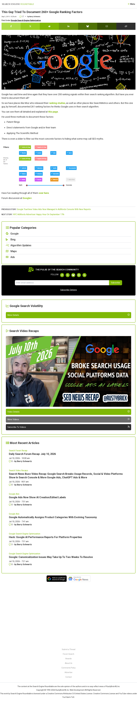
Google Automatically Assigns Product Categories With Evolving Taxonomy (53, 580)
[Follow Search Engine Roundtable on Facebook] (62, 275)
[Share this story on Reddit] (49, 26)
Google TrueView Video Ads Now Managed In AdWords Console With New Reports (54, 209)
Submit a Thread (68, 649)
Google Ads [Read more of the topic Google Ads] (14, 557)
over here (44, 193)
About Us (68, 663)
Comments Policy (68, 668)
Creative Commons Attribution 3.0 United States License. (70, 694)
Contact (68, 677)
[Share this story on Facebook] (11, 26)
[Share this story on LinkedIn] (68, 26)
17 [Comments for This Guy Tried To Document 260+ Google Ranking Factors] (22, 17)
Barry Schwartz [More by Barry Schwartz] (24, 524)
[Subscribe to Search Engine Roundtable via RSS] (84, 275)
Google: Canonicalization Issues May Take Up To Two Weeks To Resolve (51, 619)
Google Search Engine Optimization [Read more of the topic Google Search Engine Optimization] (24, 596)
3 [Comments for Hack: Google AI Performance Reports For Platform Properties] (11, 607)
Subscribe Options (68, 290)
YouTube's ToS (68, 697)
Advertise (68, 672)
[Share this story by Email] (106, 26)
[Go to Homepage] (18, 4)
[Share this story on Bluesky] (87, 26)
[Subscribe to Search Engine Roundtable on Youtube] (79, 275)
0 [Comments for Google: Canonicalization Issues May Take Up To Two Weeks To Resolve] (11, 627)
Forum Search (68, 654)
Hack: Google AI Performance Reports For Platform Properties (45, 599)
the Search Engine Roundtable (42, 686)
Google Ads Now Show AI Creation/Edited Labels (37, 560)
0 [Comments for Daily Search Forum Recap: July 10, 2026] (11, 524)
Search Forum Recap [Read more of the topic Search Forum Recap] (18, 513)
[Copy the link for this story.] (125, 26)
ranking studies (57, 103)
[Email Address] (62, 282)
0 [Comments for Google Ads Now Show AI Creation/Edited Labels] (11, 567)
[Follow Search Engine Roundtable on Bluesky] (73, 275)
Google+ (27, 198)
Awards (68, 659)
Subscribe (115, 282)
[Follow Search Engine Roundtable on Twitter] (68, 275)
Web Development (77, 690)
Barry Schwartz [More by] (34, 16)
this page (53, 111)
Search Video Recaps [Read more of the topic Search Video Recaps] (18, 533)
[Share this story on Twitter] (30, 26)
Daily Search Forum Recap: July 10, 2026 (32, 516)
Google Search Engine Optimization (26, 20)
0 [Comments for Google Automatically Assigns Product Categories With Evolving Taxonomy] (11, 587)
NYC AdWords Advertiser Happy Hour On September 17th (38, 214)
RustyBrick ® (60, 690)
